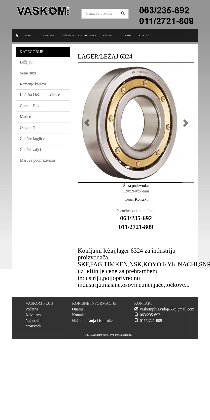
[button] (87, 122)
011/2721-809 (151, 320)
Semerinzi (28, 73)
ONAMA (108, 35)
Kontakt (78, 315)
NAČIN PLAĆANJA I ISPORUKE (78, 35)
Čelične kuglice (32, 138)
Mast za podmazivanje (38, 160)
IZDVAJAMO (46, 35)
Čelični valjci (30, 149)
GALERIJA (126, 35)
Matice (25, 117)
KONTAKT (145, 35)
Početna (32, 309)
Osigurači (27, 127)
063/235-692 (150, 315)
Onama (78, 309)
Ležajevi (27, 62)
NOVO (28, 35)
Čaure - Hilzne (31, 106)
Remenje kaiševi (33, 84)
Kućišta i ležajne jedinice (40, 95)
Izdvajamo (34, 315)
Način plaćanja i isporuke (92, 320)
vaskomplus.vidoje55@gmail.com (167, 309)
